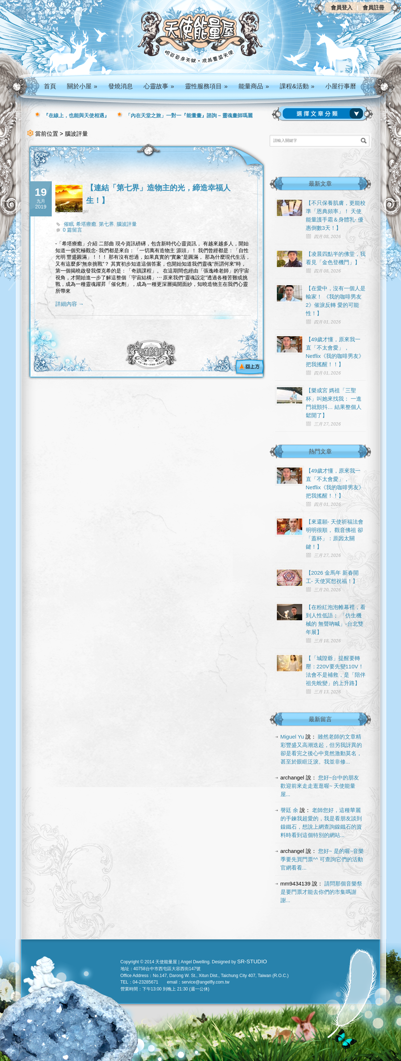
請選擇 (324, 113)
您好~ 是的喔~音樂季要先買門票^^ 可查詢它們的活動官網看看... (322, 859)
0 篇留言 (73, 230)
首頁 (50, 86)
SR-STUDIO (252, 961)
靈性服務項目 (206, 86)
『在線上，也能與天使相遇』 (76, 115)
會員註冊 (373, 7)
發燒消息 (120, 86)
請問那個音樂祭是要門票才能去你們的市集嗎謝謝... (321, 891)
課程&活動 (297, 86)
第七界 (106, 224)
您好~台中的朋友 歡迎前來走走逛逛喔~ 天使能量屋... (319, 785)
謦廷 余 (289, 810)
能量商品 (254, 86)
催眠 (69, 224)
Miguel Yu (292, 737)
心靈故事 (159, 86)
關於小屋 (82, 86)
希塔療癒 (86, 224)
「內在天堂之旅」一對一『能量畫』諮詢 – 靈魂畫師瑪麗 (189, 115)
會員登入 (342, 7)
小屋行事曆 (340, 86)
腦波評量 (127, 224)
